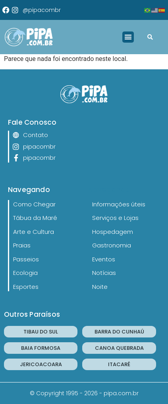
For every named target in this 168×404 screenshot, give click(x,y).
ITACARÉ (119, 364)
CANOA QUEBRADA (119, 348)
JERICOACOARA (41, 364)
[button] (128, 37)
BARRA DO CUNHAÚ (119, 331)
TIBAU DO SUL (40, 331)
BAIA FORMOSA (40, 348)
